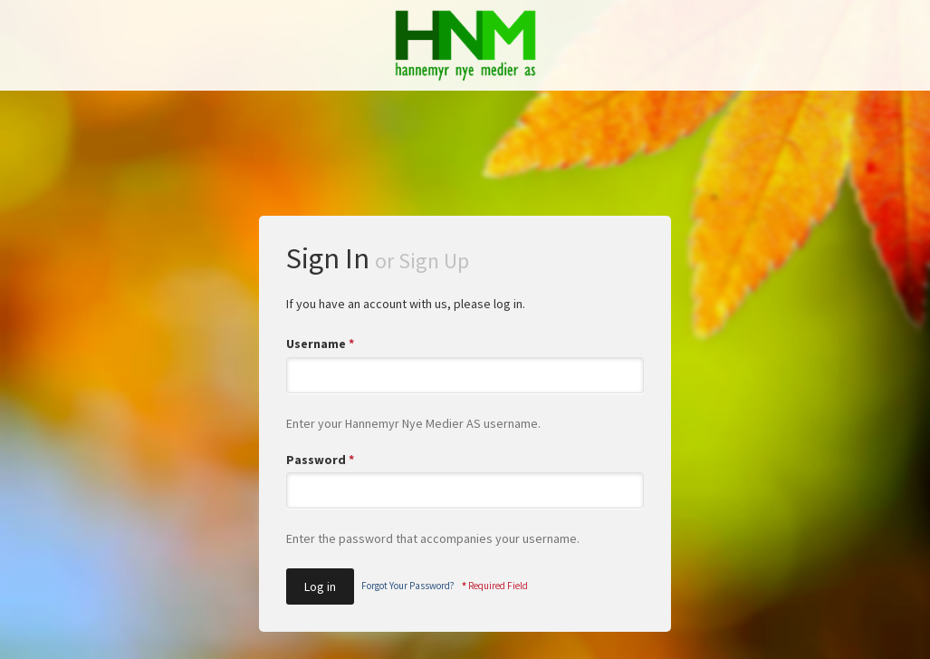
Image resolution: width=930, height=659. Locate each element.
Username (320, 344)
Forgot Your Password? (408, 585)
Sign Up (433, 261)
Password (320, 460)
